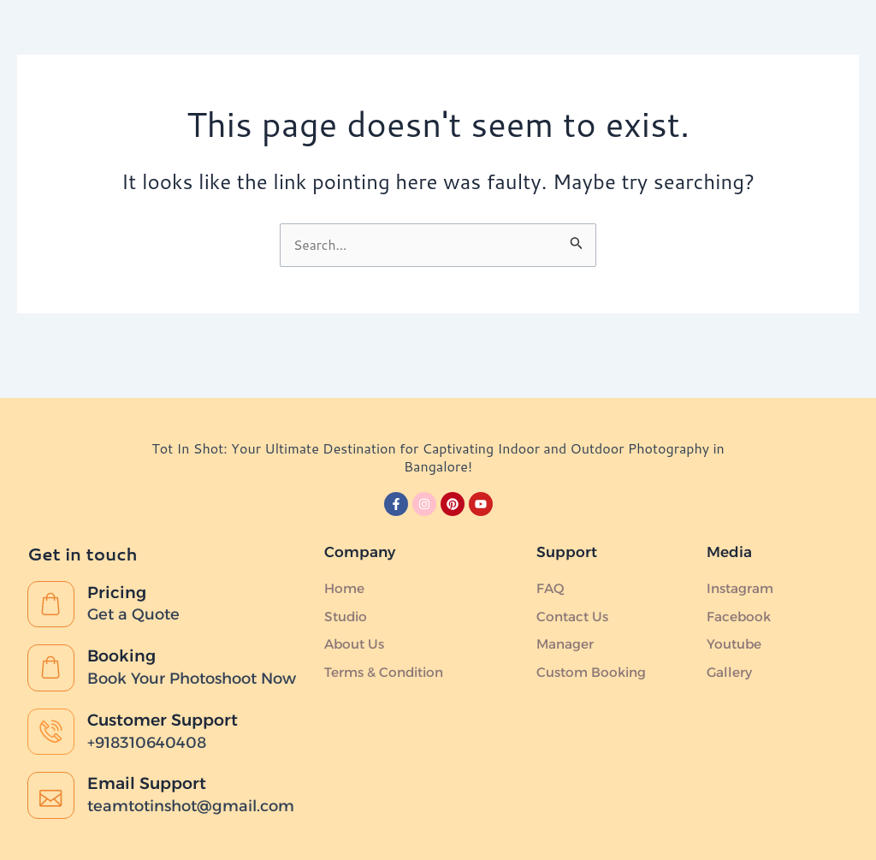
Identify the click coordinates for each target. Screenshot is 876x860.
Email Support (152, 780)
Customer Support (170, 713)
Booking (126, 629)
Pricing (120, 562)
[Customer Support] (52, 727)
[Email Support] (52, 794)
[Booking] (52, 642)
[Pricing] (52, 576)
